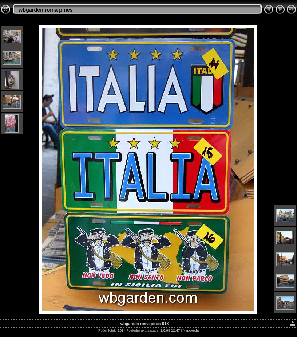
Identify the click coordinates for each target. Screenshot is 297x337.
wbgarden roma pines (46, 10)
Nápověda (191, 330)
